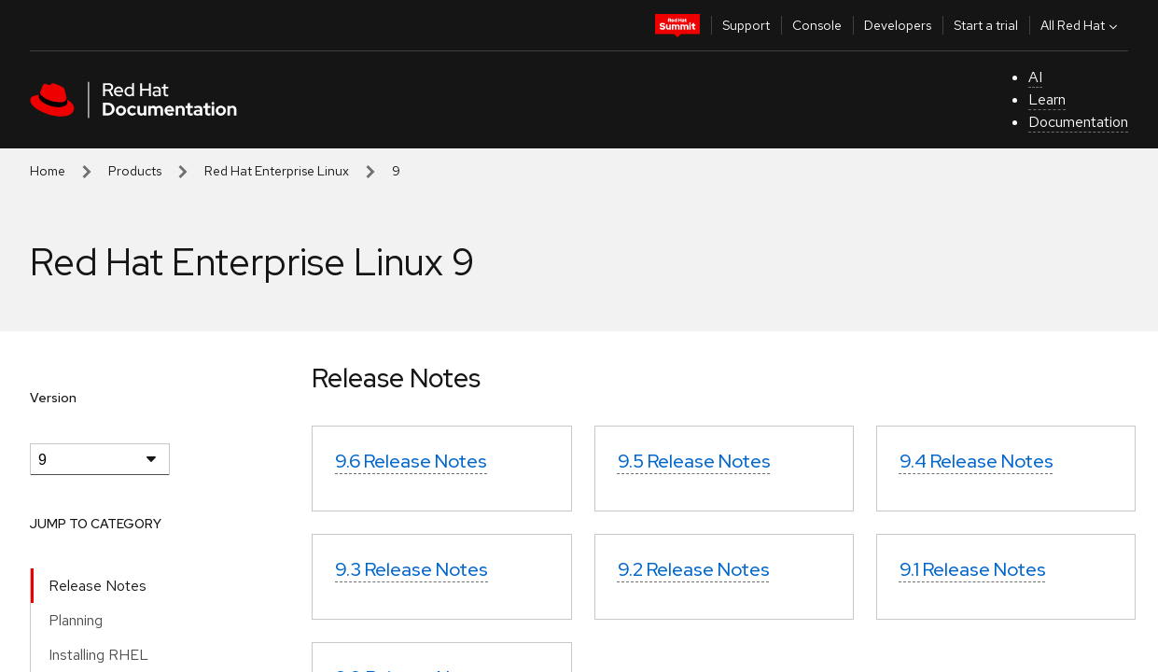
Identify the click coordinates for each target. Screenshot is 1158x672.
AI (1035, 77)
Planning (76, 620)
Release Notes (97, 585)
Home (47, 170)
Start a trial (986, 25)
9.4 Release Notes (976, 461)
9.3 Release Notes (411, 569)
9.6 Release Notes (411, 461)
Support (746, 25)
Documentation (1078, 122)
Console (817, 25)
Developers (897, 25)
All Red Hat (1081, 25)
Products (134, 170)
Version (53, 397)
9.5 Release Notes (694, 461)
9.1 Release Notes (973, 569)
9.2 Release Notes (694, 569)
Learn (1047, 99)
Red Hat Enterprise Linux (276, 170)
